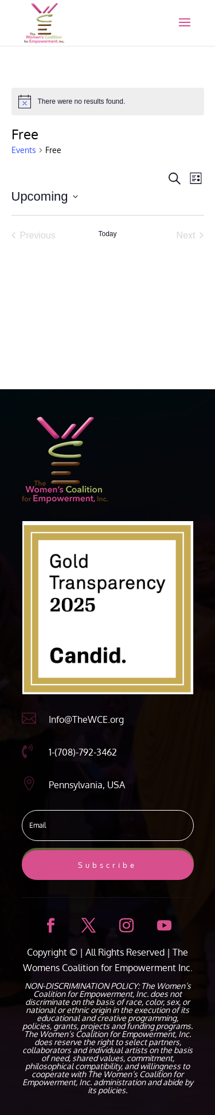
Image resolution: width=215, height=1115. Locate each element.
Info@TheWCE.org (86, 719)
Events (23, 150)
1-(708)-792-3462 (83, 752)
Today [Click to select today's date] (107, 234)
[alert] (107, 101)
